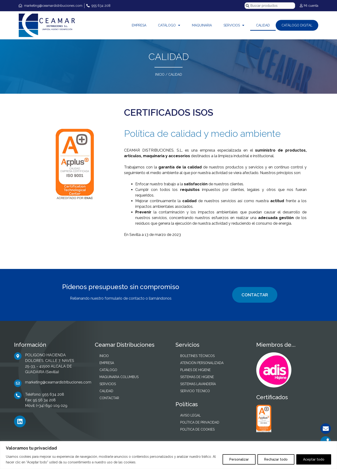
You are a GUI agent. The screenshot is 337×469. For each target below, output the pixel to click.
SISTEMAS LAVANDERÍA (198, 384)
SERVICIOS (233, 25)
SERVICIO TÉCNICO (195, 391)
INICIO (160, 74)
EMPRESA (139, 25)
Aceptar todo (313, 459)
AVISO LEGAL (190, 415)
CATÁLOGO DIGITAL (297, 25)
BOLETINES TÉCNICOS (197, 356)
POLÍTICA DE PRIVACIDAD (199, 422)
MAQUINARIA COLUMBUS (119, 377)
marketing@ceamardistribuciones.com (58, 382)
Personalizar (239, 459)
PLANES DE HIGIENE (195, 370)
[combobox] (270, 5)
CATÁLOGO (169, 25)
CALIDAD (263, 25)
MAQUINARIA (202, 25)
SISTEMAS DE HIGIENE (197, 377)
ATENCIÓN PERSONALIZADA (201, 363)
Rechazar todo (276, 459)
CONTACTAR (255, 294)
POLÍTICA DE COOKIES (197, 429)
